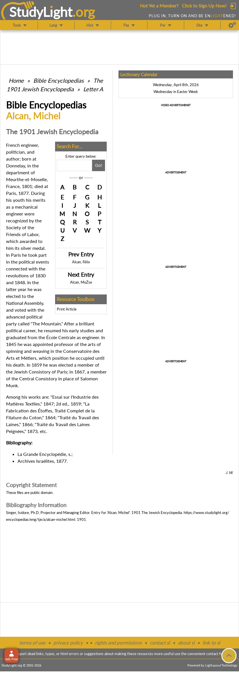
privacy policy (68, 643)
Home (16, 80)
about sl (186, 643)
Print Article (67, 309)
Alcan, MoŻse (81, 282)
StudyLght (41, 12)
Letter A (93, 89)
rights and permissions (118, 643)
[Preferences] (232, 25)
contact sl (160, 643)
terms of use (32, 643)
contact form (216, 653)
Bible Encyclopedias (58, 80)
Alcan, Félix (81, 262)
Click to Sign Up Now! (204, 5)
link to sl (211, 643)
